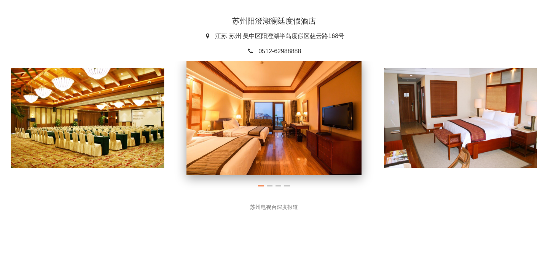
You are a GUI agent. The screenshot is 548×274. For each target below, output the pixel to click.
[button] (261, 185)
